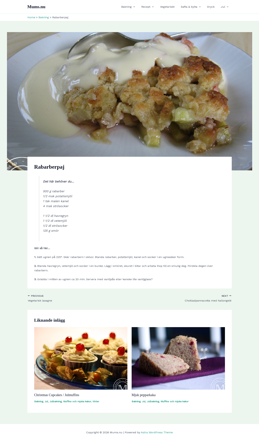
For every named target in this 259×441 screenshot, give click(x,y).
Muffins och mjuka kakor (77, 401)
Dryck (212, 6)
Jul (225, 7)
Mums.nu (36, 6)
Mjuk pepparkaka (144, 395)
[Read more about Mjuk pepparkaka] (178, 358)
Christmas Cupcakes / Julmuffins (56, 395)
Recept (151, 7)
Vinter (95, 401)
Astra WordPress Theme (157, 432)
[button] (138, 7)
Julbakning (56, 401)
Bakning (133, 7)
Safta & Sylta (193, 7)
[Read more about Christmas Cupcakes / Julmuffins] (81, 358)
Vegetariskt (170, 6)
